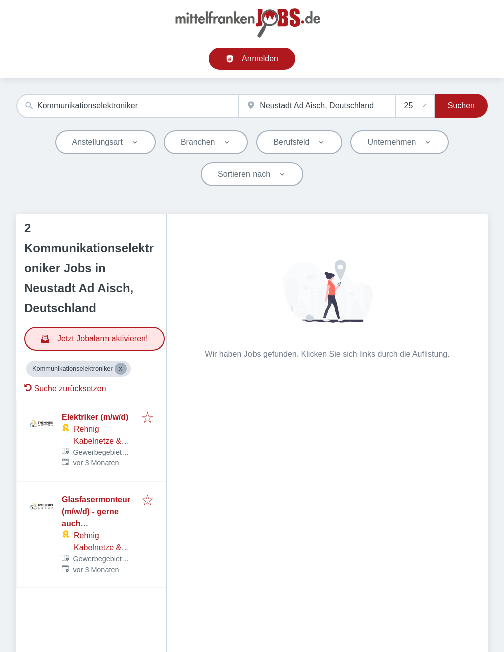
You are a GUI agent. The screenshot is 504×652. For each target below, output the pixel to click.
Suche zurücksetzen (65, 388)
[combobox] (127, 106)
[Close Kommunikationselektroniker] (121, 369)
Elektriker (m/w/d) (95, 417)
